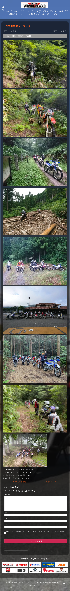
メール (6, 521)
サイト (6, 527)
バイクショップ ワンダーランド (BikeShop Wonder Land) (33, 585)
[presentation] (16, 550)
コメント (7, 494)
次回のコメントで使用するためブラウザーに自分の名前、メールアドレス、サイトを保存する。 (35, 535)
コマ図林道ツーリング (18, 26)
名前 (5, 515)
